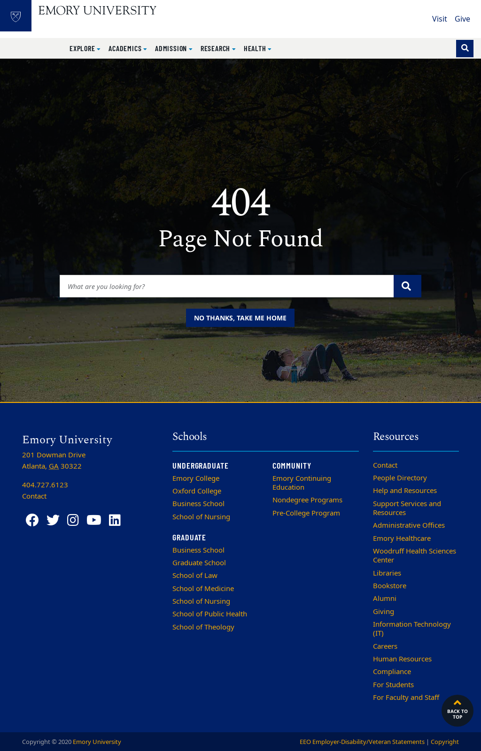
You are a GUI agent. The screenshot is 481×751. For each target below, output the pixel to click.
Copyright (445, 741)
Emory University (97, 741)
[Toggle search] (464, 48)
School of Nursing (201, 517)
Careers (385, 646)
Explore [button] (83, 48)
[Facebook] (32, 520)
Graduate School (199, 563)
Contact (385, 465)
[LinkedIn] (114, 520)
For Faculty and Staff (406, 697)
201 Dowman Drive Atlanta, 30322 (53, 460)
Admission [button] (172, 48)
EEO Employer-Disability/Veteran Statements (362, 741)
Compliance (392, 672)
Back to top (457, 708)
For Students (393, 685)
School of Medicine (203, 589)
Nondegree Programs (307, 500)
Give (462, 19)
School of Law (194, 575)
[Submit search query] (407, 286)
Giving (383, 612)
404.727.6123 (45, 485)
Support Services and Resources (407, 508)
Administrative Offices (409, 525)
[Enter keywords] (227, 286)
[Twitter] (53, 520)
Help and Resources (405, 490)
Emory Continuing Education (301, 483)
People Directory (400, 478)
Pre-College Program (306, 513)
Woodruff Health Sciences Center (414, 555)
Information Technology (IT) (412, 628)
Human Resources (402, 659)
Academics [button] (126, 48)
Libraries (387, 573)
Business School (198, 504)
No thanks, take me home (240, 317)
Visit (439, 19)
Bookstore (389, 586)
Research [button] (216, 48)
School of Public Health (209, 614)
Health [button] (256, 48)
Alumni (384, 598)
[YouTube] (94, 520)
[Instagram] (73, 520)
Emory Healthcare (402, 538)
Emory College (195, 478)
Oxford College (196, 491)
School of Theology (203, 627)
